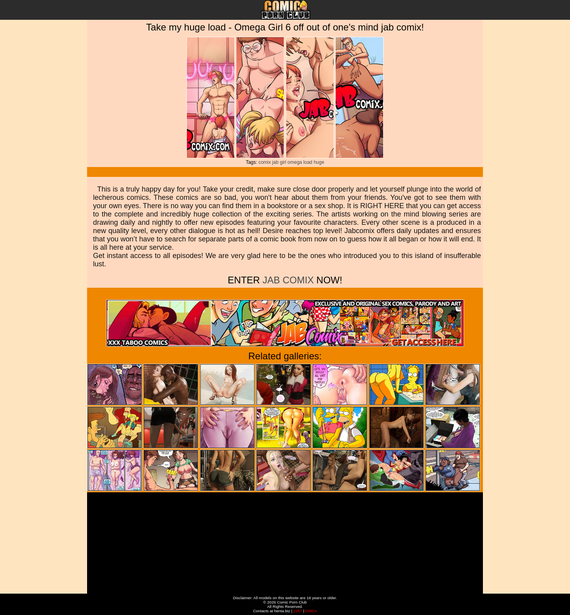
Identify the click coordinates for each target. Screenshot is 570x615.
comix (264, 162)
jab (275, 162)
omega (294, 162)
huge (319, 162)
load (307, 162)
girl (283, 162)
